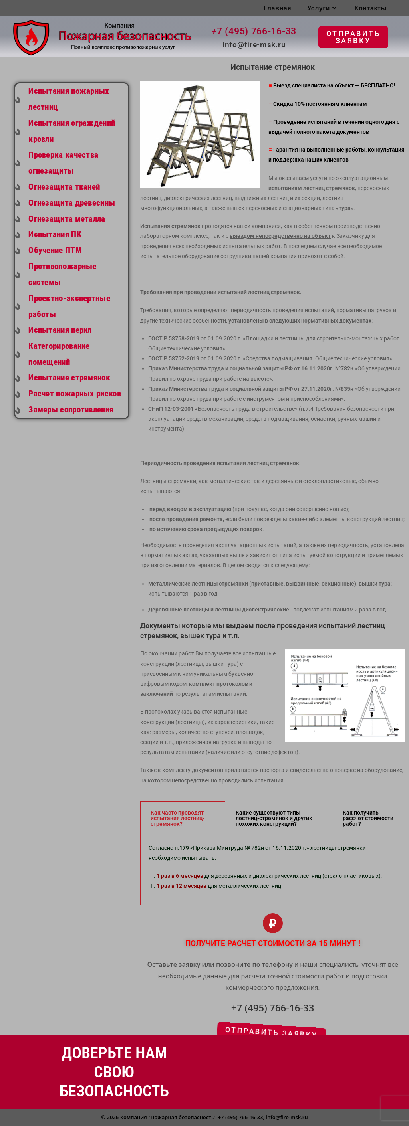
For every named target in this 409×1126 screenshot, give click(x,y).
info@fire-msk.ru (287, 1117)
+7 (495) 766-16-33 (240, 1117)
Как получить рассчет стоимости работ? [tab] (368, 818)
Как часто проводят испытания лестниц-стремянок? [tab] (177, 818)
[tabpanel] (272, 870)
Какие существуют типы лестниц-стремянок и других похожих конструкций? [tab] (274, 818)
